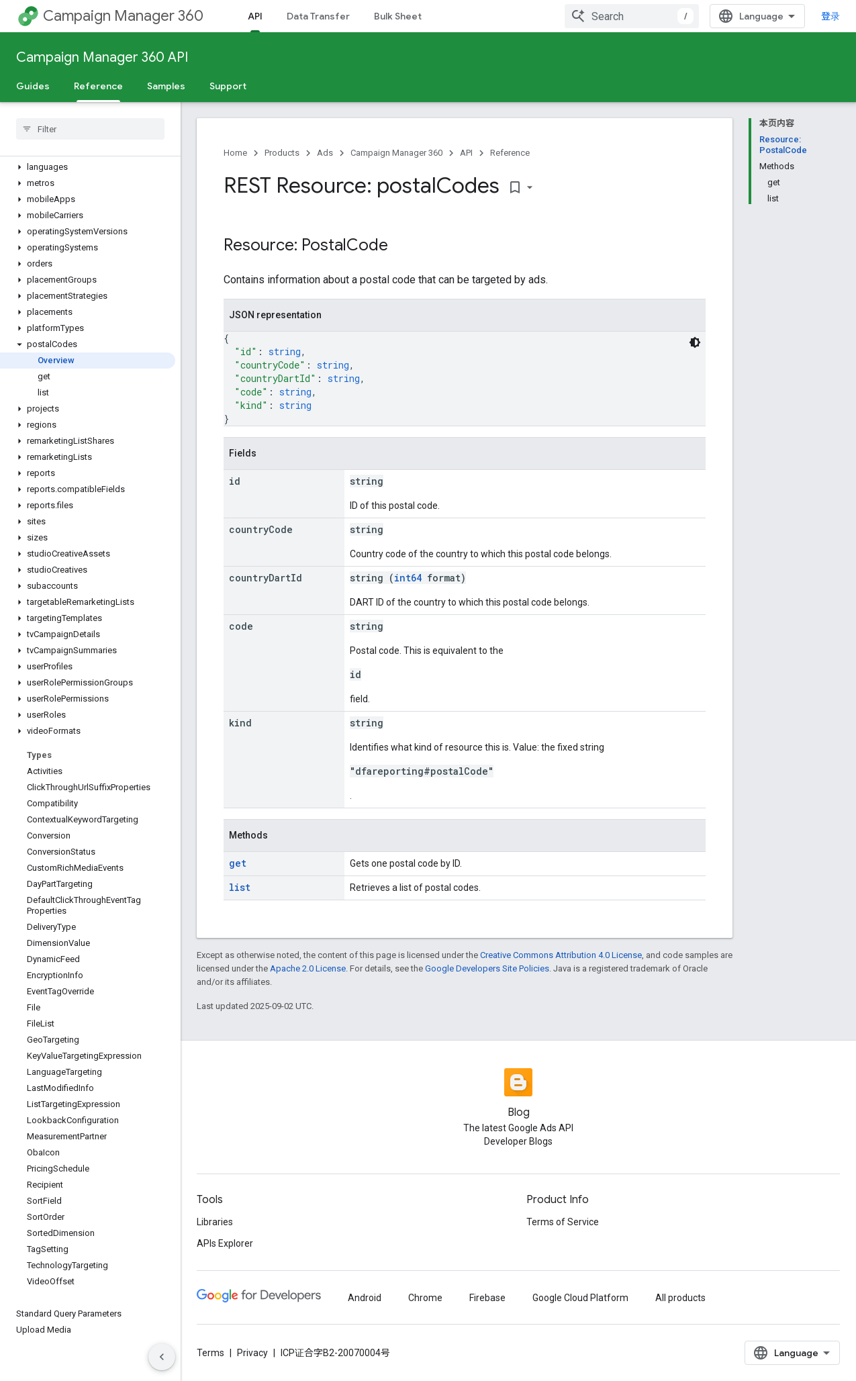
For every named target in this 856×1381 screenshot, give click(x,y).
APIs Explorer (225, 1243)
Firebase (487, 1297)
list (239, 887)
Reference (510, 153)
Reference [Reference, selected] (98, 86)
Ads (325, 153)
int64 (408, 577)
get (237, 863)
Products (282, 153)
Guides (33, 86)
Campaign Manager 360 (123, 16)
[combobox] (632, 16)
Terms (210, 1352)
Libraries (215, 1222)
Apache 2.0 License (308, 968)
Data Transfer (318, 16)
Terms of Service (562, 1222)
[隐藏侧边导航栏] (161, 1356)
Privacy (252, 1352)
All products (680, 1297)
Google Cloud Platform (580, 1297)
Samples (166, 86)
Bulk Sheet (398, 16)
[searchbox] (90, 129)
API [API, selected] (255, 16)
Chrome (425, 1297)
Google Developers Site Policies (487, 968)
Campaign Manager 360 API (102, 57)
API (466, 153)
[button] (87, 167)
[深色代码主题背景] (695, 342)
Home (235, 153)
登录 (830, 16)
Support (227, 86)
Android (364, 1297)
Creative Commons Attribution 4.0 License (561, 955)
